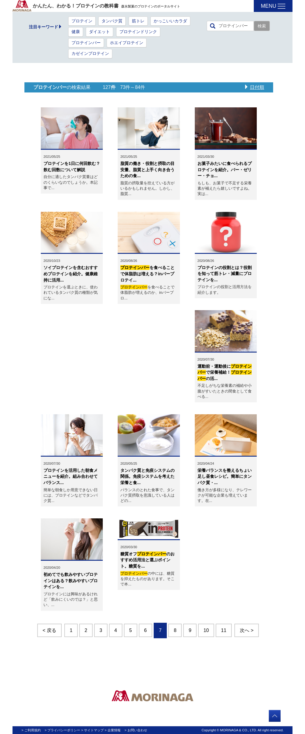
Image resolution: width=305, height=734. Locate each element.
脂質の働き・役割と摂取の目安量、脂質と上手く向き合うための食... (147, 169)
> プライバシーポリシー (62, 730)
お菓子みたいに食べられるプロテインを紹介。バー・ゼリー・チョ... (224, 169)
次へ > (246, 630)
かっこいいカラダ (170, 21)
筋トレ (138, 21)
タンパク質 (112, 21)
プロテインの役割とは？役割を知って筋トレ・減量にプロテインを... (224, 273)
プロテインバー (86, 43)
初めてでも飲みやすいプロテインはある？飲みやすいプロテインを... (70, 580)
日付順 (257, 87)
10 (206, 630)
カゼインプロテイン (90, 53)
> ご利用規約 (31, 730)
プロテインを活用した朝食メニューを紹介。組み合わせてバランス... (70, 476)
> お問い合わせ (136, 730)
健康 (75, 32)
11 (223, 630)
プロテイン (81, 21)
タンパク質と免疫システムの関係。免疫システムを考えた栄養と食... (147, 476)
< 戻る (49, 630)
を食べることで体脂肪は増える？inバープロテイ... (147, 273)
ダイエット (99, 32)
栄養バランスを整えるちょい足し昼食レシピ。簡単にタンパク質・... (224, 476)
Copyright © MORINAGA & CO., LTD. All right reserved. (243, 730)
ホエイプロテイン (126, 43)
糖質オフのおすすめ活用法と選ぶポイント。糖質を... (147, 559)
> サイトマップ (92, 730)
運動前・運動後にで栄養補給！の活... (224, 372)
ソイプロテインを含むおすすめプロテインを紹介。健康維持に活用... (70, 273)
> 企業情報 (113, 730)
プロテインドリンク (138, 32)
